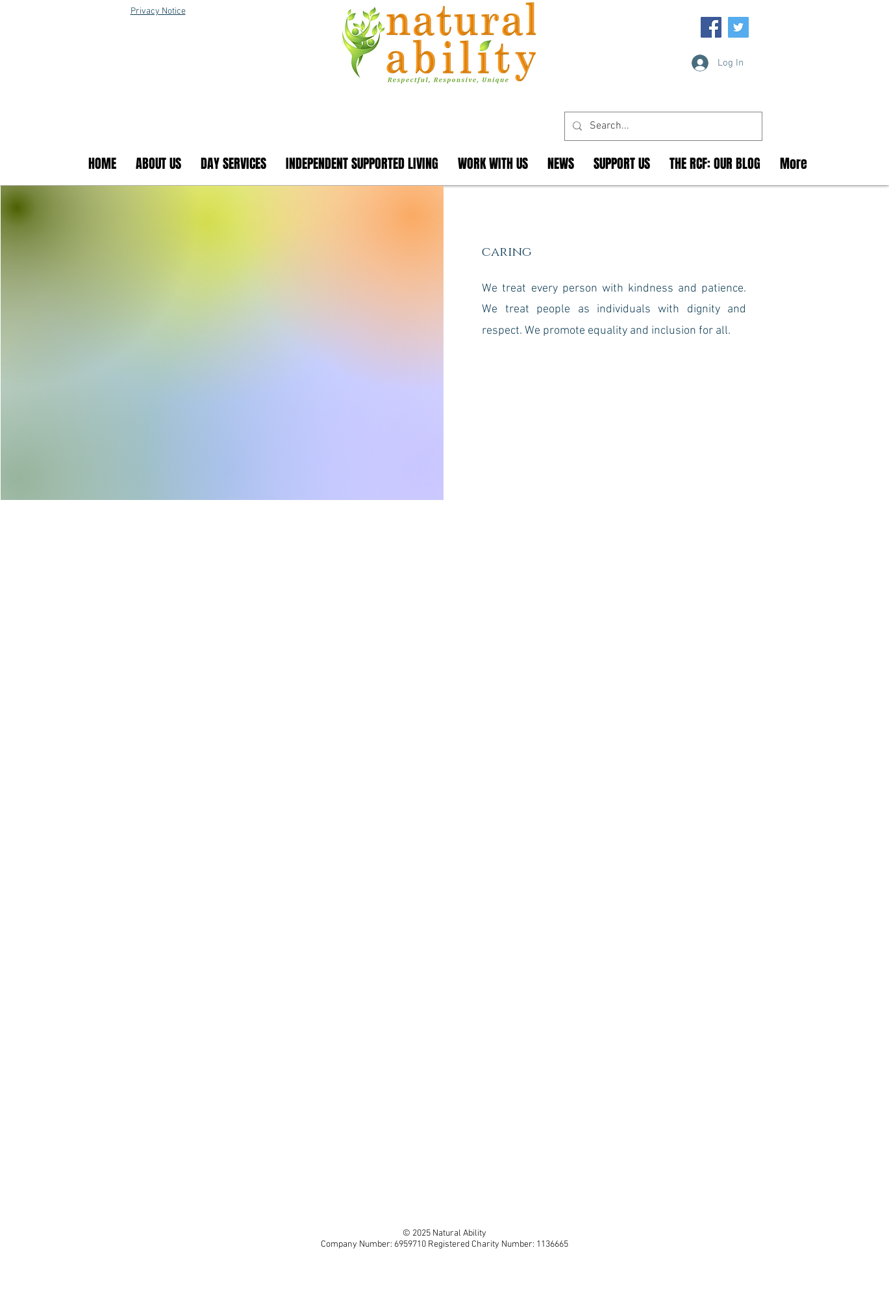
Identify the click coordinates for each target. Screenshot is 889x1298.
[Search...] (662, 126)
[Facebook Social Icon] (711, 27)
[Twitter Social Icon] (738, 27)
